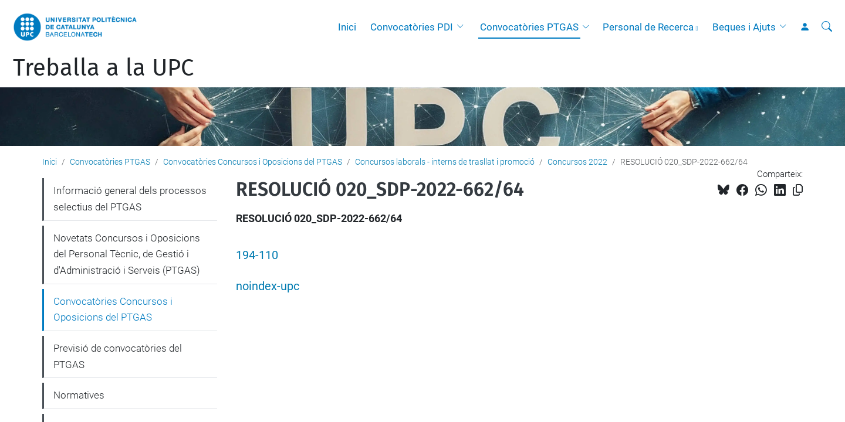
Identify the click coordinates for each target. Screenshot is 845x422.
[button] (463, 27)
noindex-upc (267, 286)
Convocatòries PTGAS (529, 27)
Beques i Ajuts (744, 27)
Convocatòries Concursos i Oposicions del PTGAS (252, 161)
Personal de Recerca (648, 27)
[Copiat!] (798, 190)
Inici (347, 27)
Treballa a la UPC (103, 68)
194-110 (257, 255)
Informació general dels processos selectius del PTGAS (130, 199)
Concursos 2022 (577, 161)
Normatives (78, 395)
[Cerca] (827, 27)
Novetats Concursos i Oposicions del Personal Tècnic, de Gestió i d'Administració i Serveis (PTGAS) (126, 254)
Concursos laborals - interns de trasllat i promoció (445, 161)
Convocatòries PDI (411, 27)
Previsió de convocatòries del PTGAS (117, 356)
